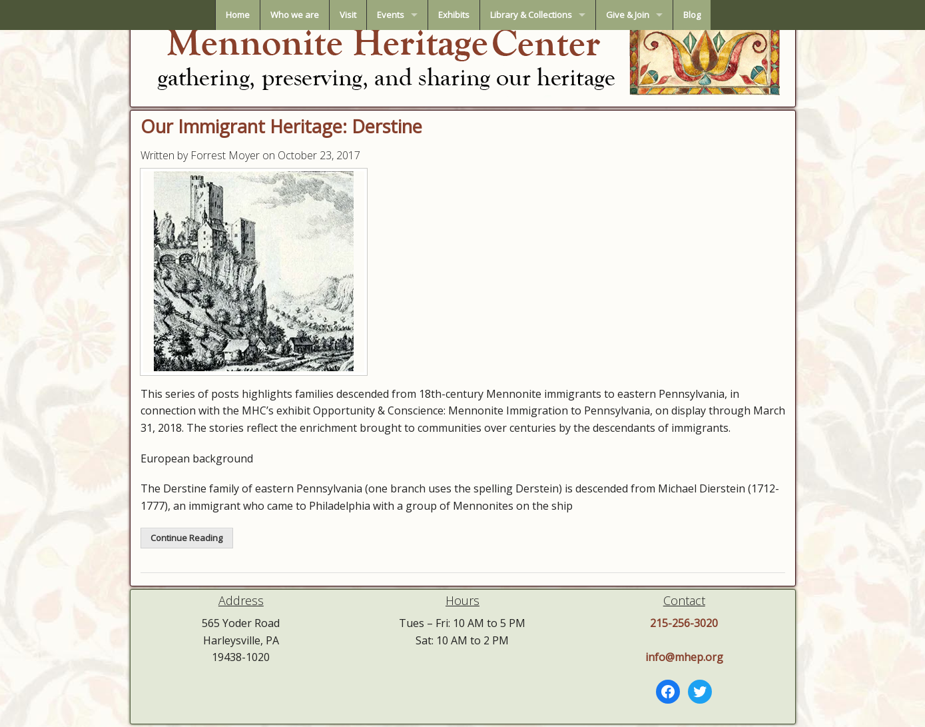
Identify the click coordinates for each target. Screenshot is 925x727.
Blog (692, 15)
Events (390, 15)
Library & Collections (531, 15)
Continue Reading (186, 538)
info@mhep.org (684, 657)
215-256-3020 (684, 623)
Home (238, 15)
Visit (348, 15)
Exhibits (453, 15)
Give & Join (627, 15)
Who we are (294, 15)
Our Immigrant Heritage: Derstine (281, 126)
